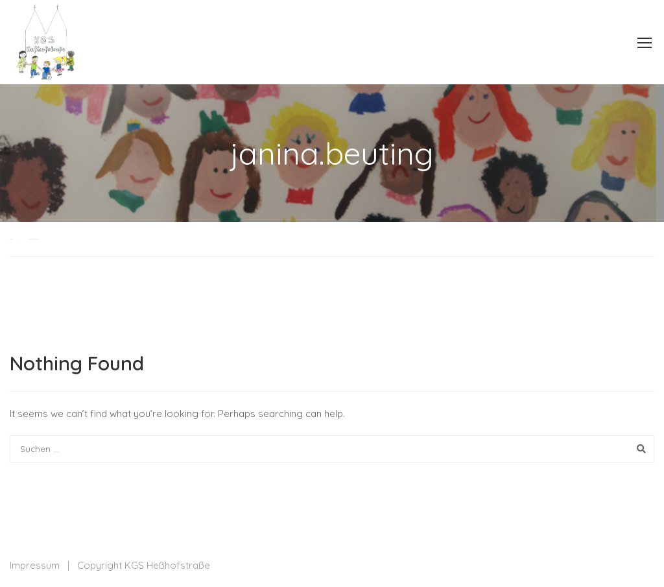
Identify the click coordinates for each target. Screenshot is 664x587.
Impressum (35, 565)
